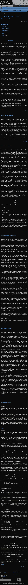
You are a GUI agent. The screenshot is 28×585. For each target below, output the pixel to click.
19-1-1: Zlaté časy (5, 26)
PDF (26, 21)
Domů (1, 8)
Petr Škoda (25, 141)
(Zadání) (11, 40)
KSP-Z (9, 8)
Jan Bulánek (24, 397)
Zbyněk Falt (25, 230)
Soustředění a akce (5, 10)
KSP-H (4, 1)
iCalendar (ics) (15, 572)
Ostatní (14, 10)
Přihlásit (20, 5)
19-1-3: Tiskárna (5, 30)
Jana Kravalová (24, 566)
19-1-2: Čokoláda (5, 28)
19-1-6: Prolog (4, 35)
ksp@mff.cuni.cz (5, 572)
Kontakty (20, 10)
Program (2, 108)
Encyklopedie (20, 8)
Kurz (14, 8)
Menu (3, 13)
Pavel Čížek (25, 110)
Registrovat (25, 5)
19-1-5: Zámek (5, 33)
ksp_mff (5, 575)
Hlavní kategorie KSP (5, 3)
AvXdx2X (4, 576)
